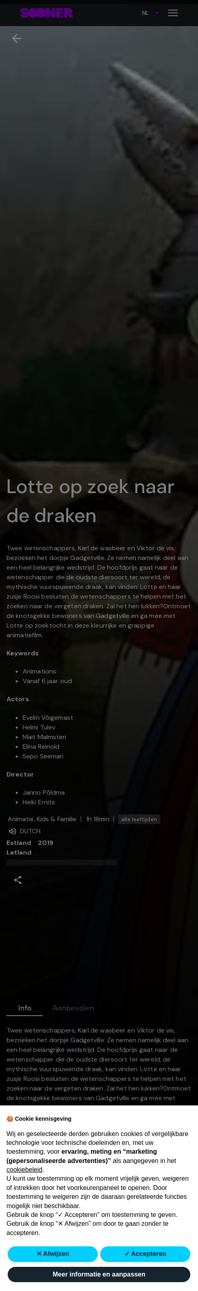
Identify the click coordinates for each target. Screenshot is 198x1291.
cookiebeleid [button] (24, 1169)
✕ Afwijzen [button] (53, 1253)
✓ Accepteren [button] (145, 1253)
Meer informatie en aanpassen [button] (99, 1274)
